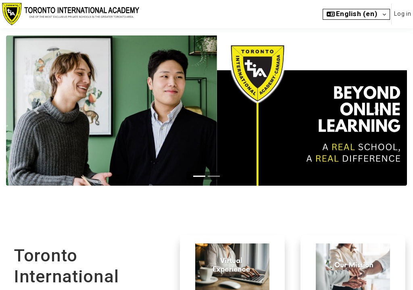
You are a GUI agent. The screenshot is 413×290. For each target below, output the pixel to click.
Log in (402, 13)
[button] (356, 14)
